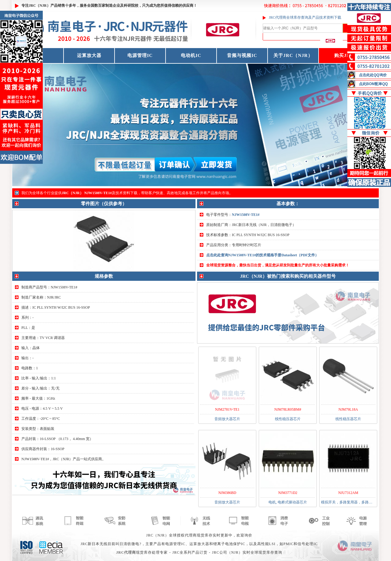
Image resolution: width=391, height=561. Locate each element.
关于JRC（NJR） (292, 55)
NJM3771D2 (288, 493)
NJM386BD (227, 493)
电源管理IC (140, 55)
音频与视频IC (242, 55)
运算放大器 (89, 55)
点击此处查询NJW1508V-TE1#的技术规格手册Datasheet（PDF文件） (262, 255)
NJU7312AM (348, 493)
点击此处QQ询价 (373, 75)
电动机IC (191, 55)
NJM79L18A (348, 409)
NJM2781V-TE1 (227, 409)
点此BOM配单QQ (373, 84)
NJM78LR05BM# (287, 409)
